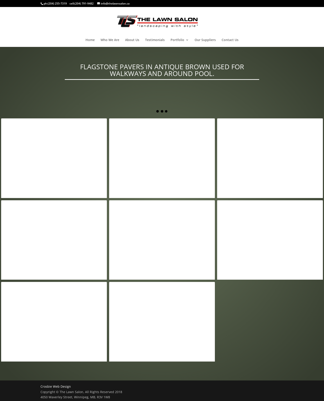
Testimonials (155, 40)
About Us (132, 40)
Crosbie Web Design (55, 386)
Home (90, 40)
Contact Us (230, 40)
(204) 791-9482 (84, 3)
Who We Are (110, 40)
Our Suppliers (205, 40)
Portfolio (177, 40)
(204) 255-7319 (57, 3)
